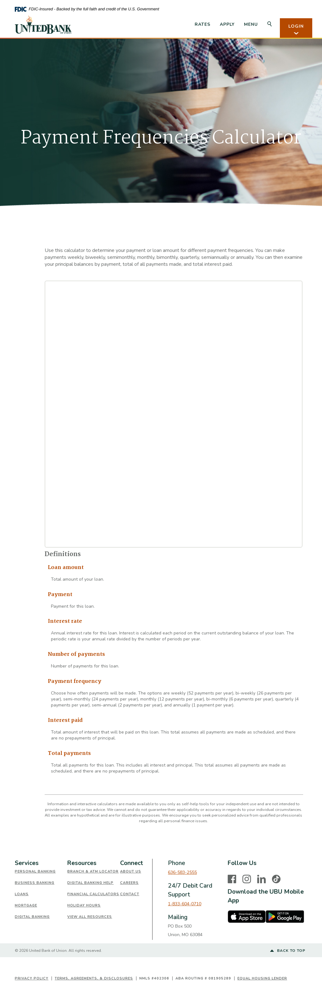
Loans (22, 894)
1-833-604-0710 (184, 904)
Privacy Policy (31, 978)
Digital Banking (32, 916)
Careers (129, 882)
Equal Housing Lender (262, 978)
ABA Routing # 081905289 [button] (203, 978)
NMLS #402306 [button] (154, 978)
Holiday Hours (84, 905)
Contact (129, 894)
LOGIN (296, 29)
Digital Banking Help (90, 882)
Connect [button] (131, 863)
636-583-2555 (182, 872)
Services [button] (27, 863)
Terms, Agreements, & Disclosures (94, 978)
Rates (202, 24)
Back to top (287, 951)
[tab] (41, 863)
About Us (130, 871)
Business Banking (34, 882)
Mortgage (26, 905)
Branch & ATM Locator (93, 871)
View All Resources (89, 916)
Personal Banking (35, 871)
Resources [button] (82, 863)
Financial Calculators (93, 894)
